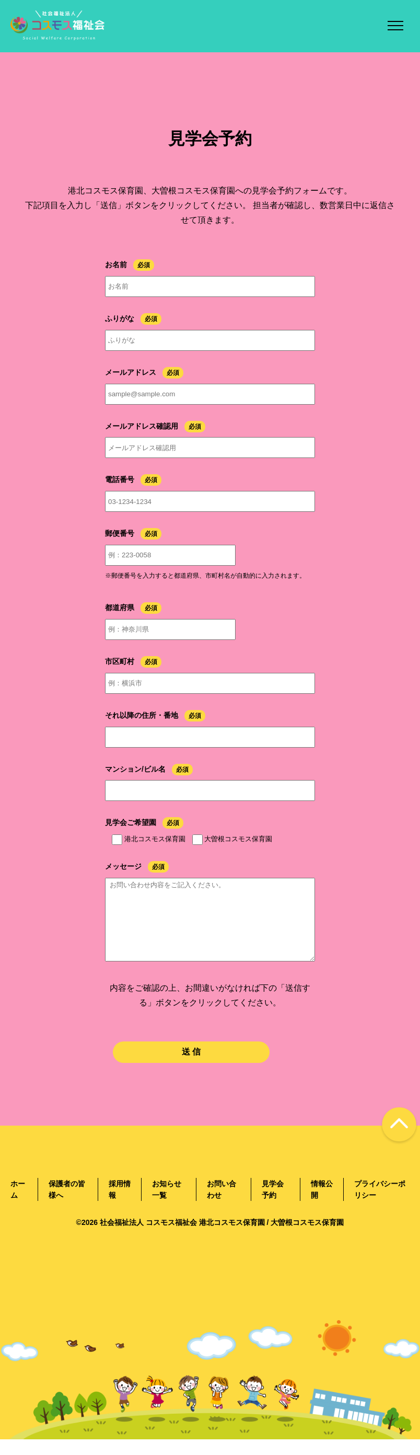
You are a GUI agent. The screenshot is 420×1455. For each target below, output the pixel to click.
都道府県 (119, 607)
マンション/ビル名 (135, 769)
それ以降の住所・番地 (141, 715)
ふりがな (119, 318)
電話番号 (119, 479)
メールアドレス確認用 (141, 426)
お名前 (116, 264)
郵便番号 (119, 533)
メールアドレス (130, 372)
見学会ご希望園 (130, 822)
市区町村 (119, 661)
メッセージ (123, 866)
